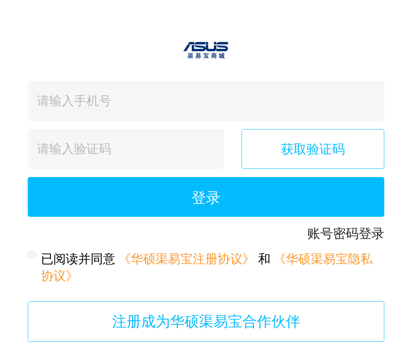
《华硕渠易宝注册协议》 (186, 259)
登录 (206, 198)
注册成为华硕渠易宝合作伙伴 (206, 321)
